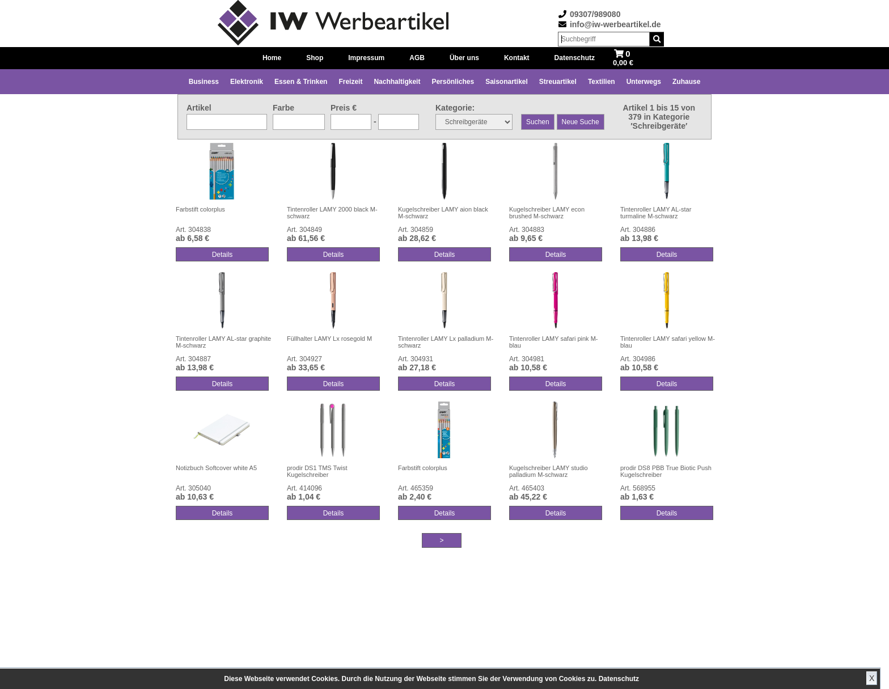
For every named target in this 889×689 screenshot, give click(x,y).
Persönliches (452, 82)
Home (272, 58)
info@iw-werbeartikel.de (615, 24)
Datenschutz (619, 679)
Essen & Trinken (300, 82)
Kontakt (517, 58)
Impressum (366, 58)
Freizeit (350, 82)
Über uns (464, 58)
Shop (314, 58)
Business (204, 82)
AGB (417, 58)
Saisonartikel (506, 82)
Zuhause (686, 82)
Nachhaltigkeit (397, 82)
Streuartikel (558, 82)
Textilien (601, 82)
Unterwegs (643, 82)
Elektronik (246, 82)
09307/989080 (595, 14)
